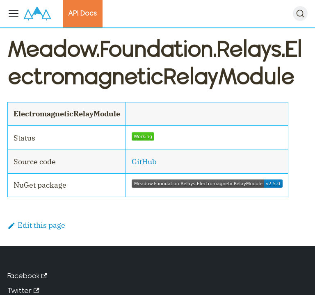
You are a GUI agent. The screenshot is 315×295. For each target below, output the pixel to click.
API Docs (82, 13)
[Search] (300, 13)
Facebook (27, 275)
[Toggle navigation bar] (13, 13)
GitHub (144, 161)
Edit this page (36, 225)
